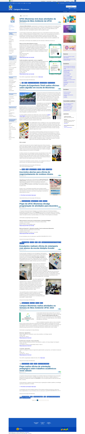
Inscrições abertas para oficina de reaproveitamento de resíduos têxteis (36, 173)
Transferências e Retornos (12, 113)
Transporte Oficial (67, 93)
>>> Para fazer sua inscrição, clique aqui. (27, 195)
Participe (54, 1)
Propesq (10, 89)
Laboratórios (11, 83)
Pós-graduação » (12, 26)
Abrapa (23, 169)
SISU (9, 111)
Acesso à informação (61, 1)
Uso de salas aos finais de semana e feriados (69, 80)
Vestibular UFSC (11, 110)
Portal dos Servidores (67, 92)
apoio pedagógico (25, 242)
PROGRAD (65, 84)
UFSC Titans (11, 126)
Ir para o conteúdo (11, 3)
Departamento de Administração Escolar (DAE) (69, 82)
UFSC (10, 28)
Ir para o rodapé (27, 3)
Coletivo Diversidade (12, 129)
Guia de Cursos (11, 29)
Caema (10, 131)
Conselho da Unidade (12, 62)
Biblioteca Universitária (67, 78)
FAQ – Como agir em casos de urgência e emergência (68, 104)
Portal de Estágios (67, 72)
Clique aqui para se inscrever (25, 337)
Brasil (12, 0)
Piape (39, 242)
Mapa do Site (73, 3)
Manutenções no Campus (68, 107)
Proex (10, 103)
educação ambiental (26, 201)
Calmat (10, 134)
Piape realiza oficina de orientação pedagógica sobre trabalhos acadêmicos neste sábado (37, 368)
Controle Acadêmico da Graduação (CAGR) (69, 68)
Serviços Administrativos (68, 108)
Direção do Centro (12, 63)
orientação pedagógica (38, 396)
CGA (23, 82)
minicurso (32, 242)
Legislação (67, 1)
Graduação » (11, 25)
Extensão (39, 169)
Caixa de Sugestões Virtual (68, 106)
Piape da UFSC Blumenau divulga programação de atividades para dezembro (38, 205)
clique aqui (40, 76)
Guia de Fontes (11, 101)
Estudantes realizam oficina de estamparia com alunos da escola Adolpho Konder (38, 247)
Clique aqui (66, 123)
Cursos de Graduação (12, 67)
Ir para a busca (22, 3)
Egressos (10, 72)
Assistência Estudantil (67, 73)
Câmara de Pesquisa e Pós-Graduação (12, 82)
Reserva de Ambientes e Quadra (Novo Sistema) (69, 57)
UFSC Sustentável (51, 82)
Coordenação (11, 80)
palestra (35, 363)
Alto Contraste (68, 3)
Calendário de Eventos (11, 41)
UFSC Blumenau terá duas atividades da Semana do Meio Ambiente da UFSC (37, 20)
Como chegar (11, 51)
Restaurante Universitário (68, 76)
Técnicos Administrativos (68, 127)
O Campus (11, 36)
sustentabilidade (43, 82)
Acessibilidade (62, 3)
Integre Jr (10, 123)
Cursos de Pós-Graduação (11, 69)
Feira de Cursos (11, 98)
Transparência (11, 50)
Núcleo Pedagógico (67, 75)
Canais (72, 1)
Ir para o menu (17, 3)
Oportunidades (11, 90)
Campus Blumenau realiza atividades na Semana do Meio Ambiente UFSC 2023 (37, 307)
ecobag (27, 169)
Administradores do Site (72, 11)
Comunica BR (49, 1)
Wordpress (27, 432)
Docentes (65, 126)
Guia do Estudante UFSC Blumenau (69, 66)
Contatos (10, 53)
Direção (10, 38)
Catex (10, 130)
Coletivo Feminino (12, 127)
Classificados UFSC (67, 110)
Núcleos (10, 43)
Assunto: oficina (25, 15)
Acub (10, 124)
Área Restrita (65, 11)
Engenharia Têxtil (33, 169)
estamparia (32, 303)
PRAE (64, 85)
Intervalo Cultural (12, 137)
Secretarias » (11, 71)
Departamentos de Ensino (12, 65)
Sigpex (10, 102)
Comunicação (11, 39)
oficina (25, 82)
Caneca (10, 133)
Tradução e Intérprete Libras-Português (68, 95)
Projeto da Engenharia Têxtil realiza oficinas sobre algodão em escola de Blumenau (39, 86)
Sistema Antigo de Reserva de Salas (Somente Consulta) (70, 59)
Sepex (10, 99)
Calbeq (10, 136)
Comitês (10, 44)
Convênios (65, 97)
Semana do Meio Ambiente (33, 82)
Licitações (10, 47)
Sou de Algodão (49, 169)
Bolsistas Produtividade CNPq (12, 86)
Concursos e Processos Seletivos (12, 116)
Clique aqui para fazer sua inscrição (26, 57)
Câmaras (10, 46)
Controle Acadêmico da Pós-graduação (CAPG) (68, 71)
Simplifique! (43, 1)
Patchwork (45, 201)
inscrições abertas (25, 363)
